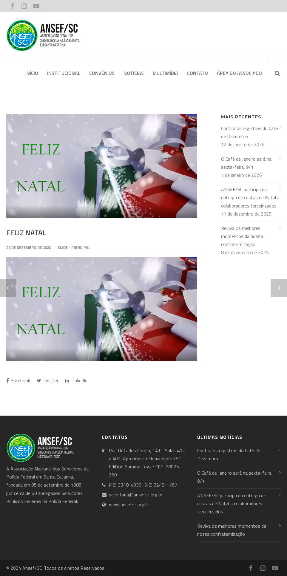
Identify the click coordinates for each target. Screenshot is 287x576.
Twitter (47, 380)
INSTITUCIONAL (63, 73)
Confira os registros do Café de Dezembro (249, 132)
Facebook (18, 380)
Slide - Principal (74, 247)
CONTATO (197, 73)
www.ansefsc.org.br (129, 504)
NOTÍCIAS (134, 73)
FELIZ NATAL (26, 232)
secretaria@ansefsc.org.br (135, 494)
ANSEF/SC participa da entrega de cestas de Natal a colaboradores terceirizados (250, 197)
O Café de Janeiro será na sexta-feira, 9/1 (246, 163)
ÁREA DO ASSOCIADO (239, 73)
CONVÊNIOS (102, 73)
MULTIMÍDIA (165, 73)
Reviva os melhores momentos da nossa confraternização (242, 236)
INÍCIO (31, 73)
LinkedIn (76, 380)
